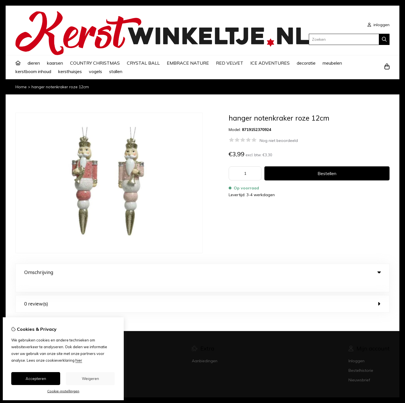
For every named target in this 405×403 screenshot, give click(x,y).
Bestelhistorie (360, 359)
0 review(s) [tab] (202, 292)
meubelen (332, 63)
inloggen (379, 24)
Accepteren (36, 378)
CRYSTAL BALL (143, 63)
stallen (115, 71)
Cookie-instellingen (63, 391)
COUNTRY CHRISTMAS (95, 63)
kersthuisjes (70, 71)
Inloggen (356, 349)
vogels (95, 71)
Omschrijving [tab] (202, 272)
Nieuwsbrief (359, 368)
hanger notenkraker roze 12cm (60, 86)
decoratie (306, 63)
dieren (34, 63)
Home (21, 86)
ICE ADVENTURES (270, 63)
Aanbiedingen (204, 349)
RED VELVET (229, 63)
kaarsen (55, 63)
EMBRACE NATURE (188, 63)
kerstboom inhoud (33, 71)
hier (78, 360)
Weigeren (90, 378)
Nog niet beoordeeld (279, 140)
